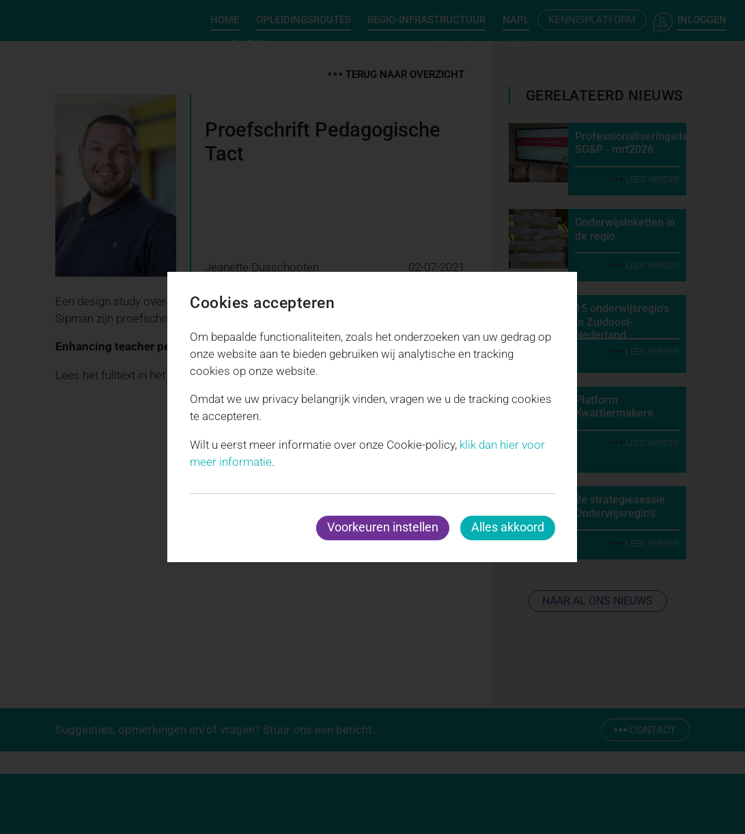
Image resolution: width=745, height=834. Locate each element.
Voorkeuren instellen (382, 527)
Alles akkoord (507, 527)
